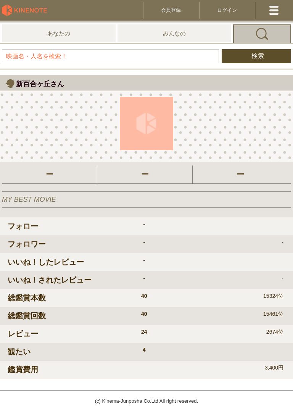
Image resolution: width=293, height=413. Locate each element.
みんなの (174, 33)
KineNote (27, 10)
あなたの (58, 33)
